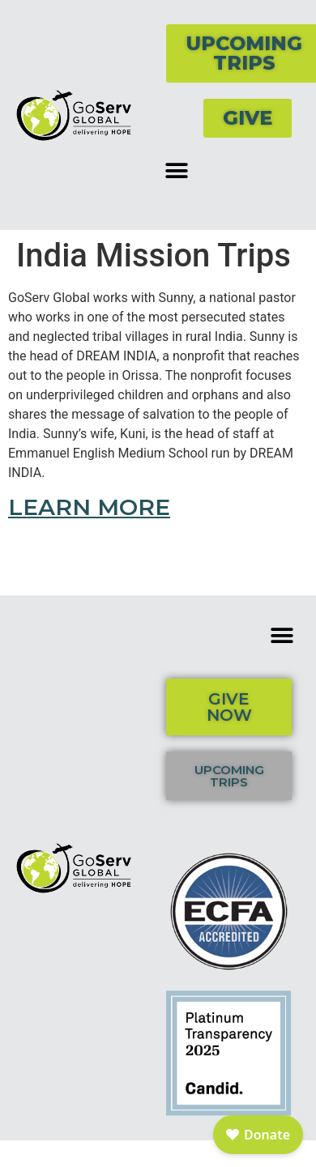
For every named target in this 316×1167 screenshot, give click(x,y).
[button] (176, 170)
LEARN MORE (89, 507)
